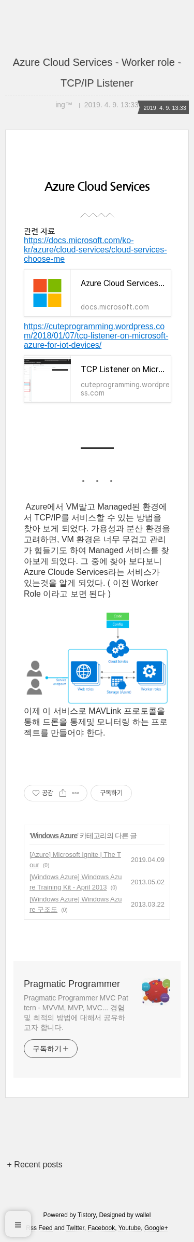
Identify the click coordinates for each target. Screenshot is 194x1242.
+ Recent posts (35, 1164)
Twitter (75, 1228)
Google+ (156, 1228)
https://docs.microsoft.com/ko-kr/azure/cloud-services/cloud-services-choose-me (95, 249)
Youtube (129, 1228)
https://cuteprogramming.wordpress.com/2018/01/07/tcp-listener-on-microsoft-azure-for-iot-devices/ (96, 335)
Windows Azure (54, 835)
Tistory (87, 1215)
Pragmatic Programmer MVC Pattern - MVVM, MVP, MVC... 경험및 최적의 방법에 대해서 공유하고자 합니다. (76, 1013)
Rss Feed (39, 1228)
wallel (143, 1215)
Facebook (101, 1228)
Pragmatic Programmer (72, 984)
